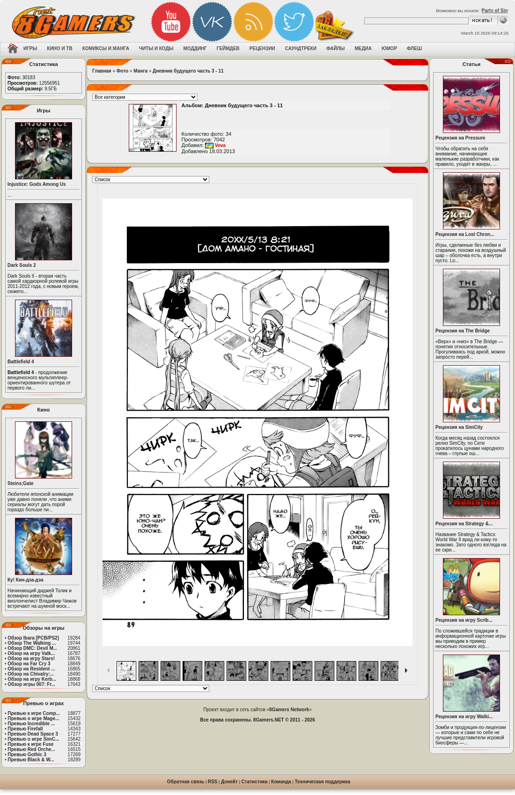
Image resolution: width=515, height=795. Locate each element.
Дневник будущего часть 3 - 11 (188, 71)
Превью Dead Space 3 (32, 733)
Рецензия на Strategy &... (464, 523)
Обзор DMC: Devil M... (32, 648)
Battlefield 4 (20, 361)
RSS (213, 781)
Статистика (255, 781)
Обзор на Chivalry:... (30, 674)
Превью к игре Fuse (30, 744)
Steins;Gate (20, 483)
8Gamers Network (289, 709)
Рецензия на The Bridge (462, 330)
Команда (281, 781)
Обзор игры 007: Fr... (31, 684)
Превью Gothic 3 (26, 754)
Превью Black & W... (30, 759)
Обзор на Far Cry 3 (28, 663)
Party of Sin (495, 10)
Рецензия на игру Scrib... (464, 620)
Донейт (229, 781)
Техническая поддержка (323, 781)
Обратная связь (185, 781)
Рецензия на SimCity (459, 427)
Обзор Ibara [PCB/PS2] (33, 637)
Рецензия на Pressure (460, 137)
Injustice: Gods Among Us (36, 184)
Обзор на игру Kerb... (31, 679)
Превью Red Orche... (31, 749)
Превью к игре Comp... (33, 713)
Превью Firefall (25, 728)
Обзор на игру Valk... (31, 653)
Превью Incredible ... (31, 723)
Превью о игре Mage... (33, 718)
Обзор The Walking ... (31, 643)
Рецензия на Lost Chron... (464, 234)
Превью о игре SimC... (33, 739)
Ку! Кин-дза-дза (25, 579)
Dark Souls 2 (21, 265)
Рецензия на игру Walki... (464, 716)
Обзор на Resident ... (31, 668)
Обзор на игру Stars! (31, 658)
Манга (140, 71)
